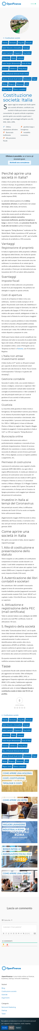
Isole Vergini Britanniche (11, 63)
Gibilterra (13, 68)
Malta (13, 58)
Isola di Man (26, 63)
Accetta (4, 1028)
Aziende (4, 995)
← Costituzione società (11, 38)
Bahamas (19, 84)
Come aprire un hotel (15, 800)
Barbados (12, 43)
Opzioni (18, 1028)
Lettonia (20, 58)
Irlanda (5, 43)
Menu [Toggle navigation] (33, 4)
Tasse (4, 1014)
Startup (4, 1010)
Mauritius (6, 58)
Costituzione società (9, 991)
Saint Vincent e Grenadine (12, 48)
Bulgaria (12, 84)
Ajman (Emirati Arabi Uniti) (12, 79)
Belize (4, 84)
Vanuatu (29, 43)
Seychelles (27, 53)
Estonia (5, 68)
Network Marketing (9, 1007)
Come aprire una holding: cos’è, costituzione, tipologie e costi (17, 778)
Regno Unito (7, 89)
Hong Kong (22, 68)
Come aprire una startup (17, 873)
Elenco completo (19, 89)
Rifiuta (11, 1028)
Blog (3, 988)
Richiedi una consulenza (19, 163)
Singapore (18, 53)
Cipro (34, 79)
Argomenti (5, 998)
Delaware (27, 79)
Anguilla (21, 43)
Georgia (26, 48)
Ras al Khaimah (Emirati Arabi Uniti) (15, 74)
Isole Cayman (7, 53)
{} (26, 933)
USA (26, 84)
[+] (28, 933)
